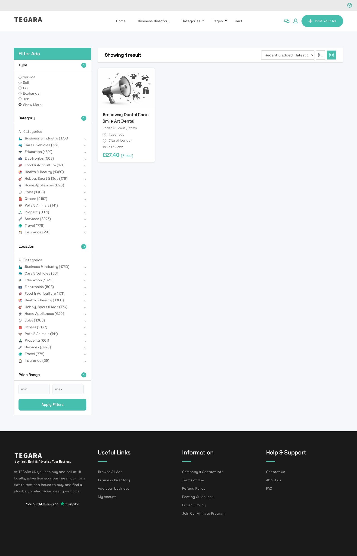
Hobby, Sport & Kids (43, 178)
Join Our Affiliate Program (203, 513)
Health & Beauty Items (119, 128)
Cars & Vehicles (39, 145)
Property (34, 212)
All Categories (30, 131)
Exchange (31, 93)
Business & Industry (44, 138)
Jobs (32, 192)
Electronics (36, 158)
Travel (31, 225)
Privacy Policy (194, 505)
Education (36, 151)
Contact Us (275, 472)
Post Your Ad (322, 21)
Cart (238, 21)
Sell (26, 82)
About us (273, 480)
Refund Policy (193, 488)
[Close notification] (349, 5)
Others (33, 198)
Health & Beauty (41, 172)
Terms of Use (193, 480)
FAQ (269, 488)
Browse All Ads (110, 472)
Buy (26, 88)
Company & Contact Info (203, 472)
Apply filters (52, 404)
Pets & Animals (38, 205)
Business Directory (154, 21)
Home (121, 21)
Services (35, 218)
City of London (121, 140)
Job (26, 99)
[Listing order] (287, 55)
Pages (217, 21)
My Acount (107, 496)
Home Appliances (41, 185)
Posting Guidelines (198, 496)
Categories (191, 21)
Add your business (113, 488)
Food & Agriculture (41, 165)
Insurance (34, 232)
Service (29, 77)
